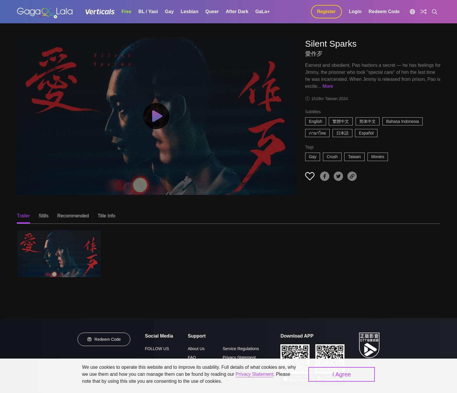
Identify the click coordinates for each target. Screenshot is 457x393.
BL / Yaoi (148, 11)
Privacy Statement (239, 357)
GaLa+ (262, 11)
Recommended (73, 215)
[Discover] (423, 11)
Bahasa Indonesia (402, 121)
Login (355, 11)
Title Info (106, 215)
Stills (44, 215)
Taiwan (354, 156)
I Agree (341, 374)
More (327, 86)
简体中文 (367, 121)
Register (326, 11)
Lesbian (189, 11)
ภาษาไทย (317, 133)
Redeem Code (384, 11)
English (315, 121)
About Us (196, 348)
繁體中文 (341, 121)
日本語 (342, 133)
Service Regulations (241, 348)
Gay (169, 11)
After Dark (237, 11)
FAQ (192, 357)
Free (126, 11)
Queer (212, 11)
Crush (332, 156)
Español (366, 133)
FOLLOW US (157, 348)
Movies (377, 156)
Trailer (23, 215)
